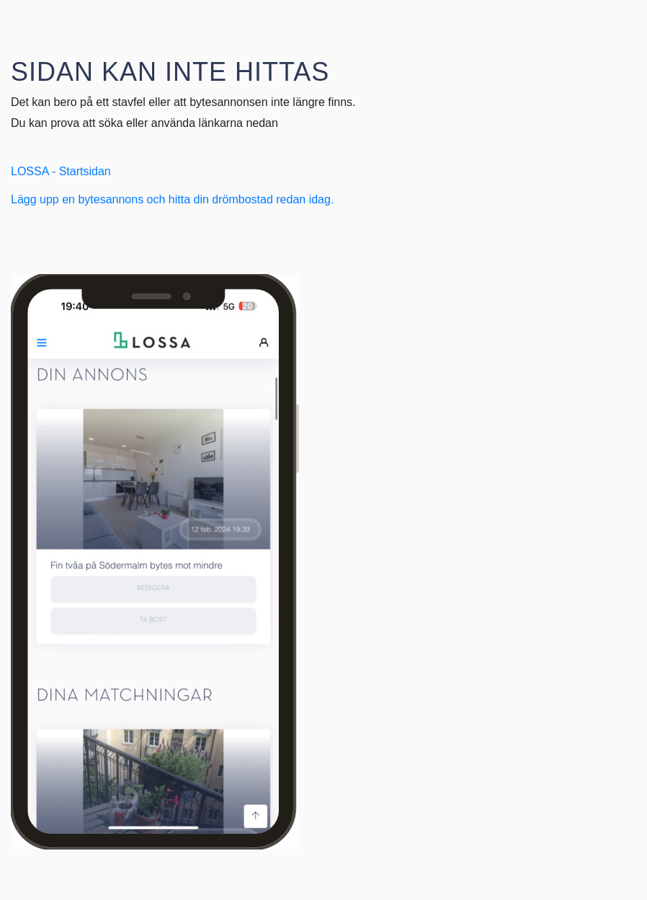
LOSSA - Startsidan (61, 171)
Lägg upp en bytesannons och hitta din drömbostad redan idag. (172, 199)
